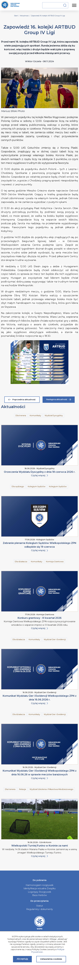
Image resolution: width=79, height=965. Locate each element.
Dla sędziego (18, 486)
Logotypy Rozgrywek (39, 892)
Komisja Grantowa (54, 561)
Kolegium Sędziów (36, 486)
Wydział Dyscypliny (54, 415)
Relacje (22, 789)
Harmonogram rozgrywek (39, 885)
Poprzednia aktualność (22, 399)
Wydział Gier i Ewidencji (55, 639)
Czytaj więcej (39, 475)
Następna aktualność (58, 399)
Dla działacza (21, 561)
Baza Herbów (39, 895)
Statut (39, 905)
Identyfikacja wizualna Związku (39, 888)
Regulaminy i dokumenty (39, 909)
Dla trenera (21, 415)
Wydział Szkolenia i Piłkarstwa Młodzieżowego (51, 789)
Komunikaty (35, 415)
